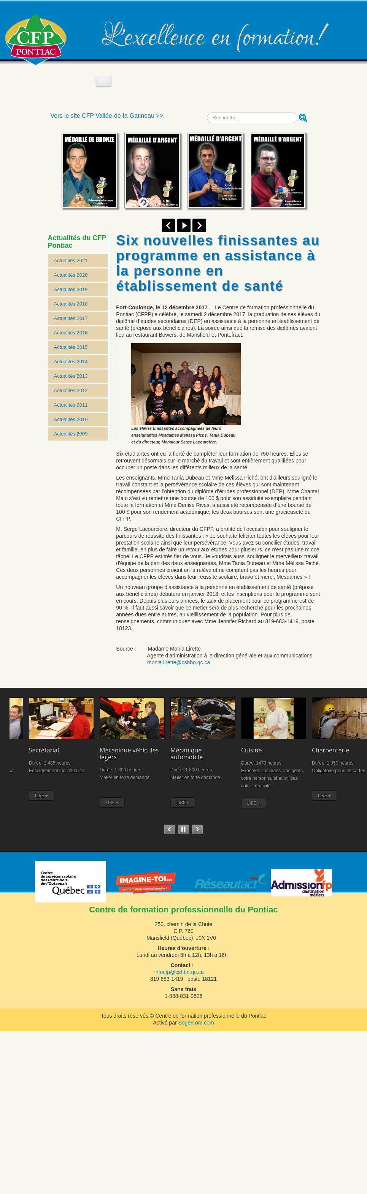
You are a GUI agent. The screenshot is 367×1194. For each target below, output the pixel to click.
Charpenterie (234, 737)
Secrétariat (25, 737)
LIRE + (22, 790)
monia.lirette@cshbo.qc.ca (178, 662)
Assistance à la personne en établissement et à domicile (287, 747)
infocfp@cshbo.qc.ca (179, 972)
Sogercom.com (196, 1023)
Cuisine (174, 737)
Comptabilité (336, 737)
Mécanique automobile (129, 740)
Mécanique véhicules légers (83, 740)
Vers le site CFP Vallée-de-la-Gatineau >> (107, 115)
